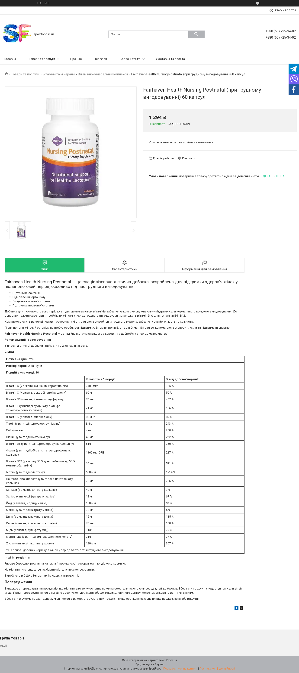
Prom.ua (171, 660)
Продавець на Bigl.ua (149, 664)
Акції (3, 645)
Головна (10, 59)
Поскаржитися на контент (180, 668)
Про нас (76, 59)
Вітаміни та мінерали (59, 74)
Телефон (101, 59)
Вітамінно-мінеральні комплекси (103, 74)
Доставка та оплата (170, 59)
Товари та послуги (42, 59)
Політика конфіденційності (217, 668)
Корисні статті (130, 59)
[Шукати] (196, 34)
